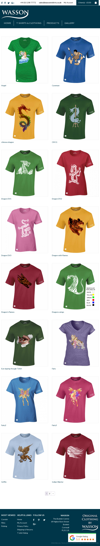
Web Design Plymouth (80, 543)
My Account (68, 3)
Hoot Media (94, 543)
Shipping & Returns (25, 529)
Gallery (69, 23)
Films (3, 523)
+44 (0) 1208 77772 (28, 3)
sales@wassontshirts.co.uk (50, 3)
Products (53, 23)
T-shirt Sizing (22, 533)
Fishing (4, 526)
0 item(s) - (87, 3)
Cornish (4, 519)
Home (7, 23)
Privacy (69, 543)
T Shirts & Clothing (28, 23)
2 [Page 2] (49, 493)
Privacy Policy (22, 526)
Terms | (64, 543)
